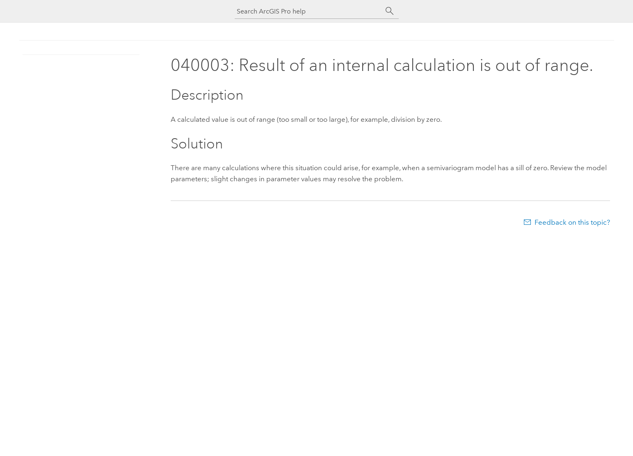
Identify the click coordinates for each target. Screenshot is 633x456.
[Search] (390, 11)
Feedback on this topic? (572, 222)
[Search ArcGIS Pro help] (308, 11)
